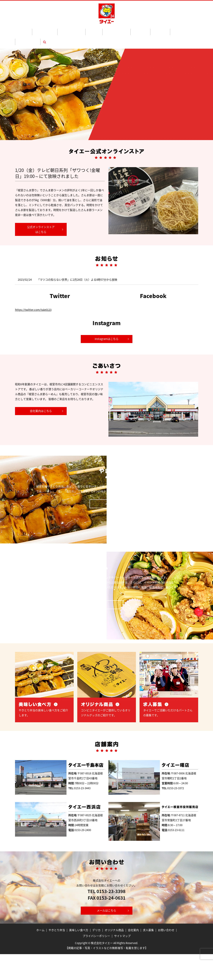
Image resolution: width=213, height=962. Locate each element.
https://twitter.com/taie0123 (33, 296)
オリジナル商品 (103, 30)
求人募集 (150, 30)
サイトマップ (122, 944)
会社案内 (136, 30)
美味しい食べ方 (69, 30)
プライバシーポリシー (96, 944)
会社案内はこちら (41, 397)
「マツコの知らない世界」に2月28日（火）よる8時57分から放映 (77, 266)
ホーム (33, 30)
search (182, 30)
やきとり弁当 (48, 30)
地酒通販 (121, 30)
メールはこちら (106, 918)
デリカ (86, 30)
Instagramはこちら (106, 325)
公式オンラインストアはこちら (41, 215)
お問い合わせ (167, 30)
